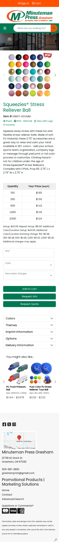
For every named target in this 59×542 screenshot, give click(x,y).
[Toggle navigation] (5, 28)
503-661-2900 (10, 469)
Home (5, 490)
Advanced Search (13, 499)
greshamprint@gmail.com (18, 473)
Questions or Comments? (18, 505)
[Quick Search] (32, 28)
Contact (7, 494)
